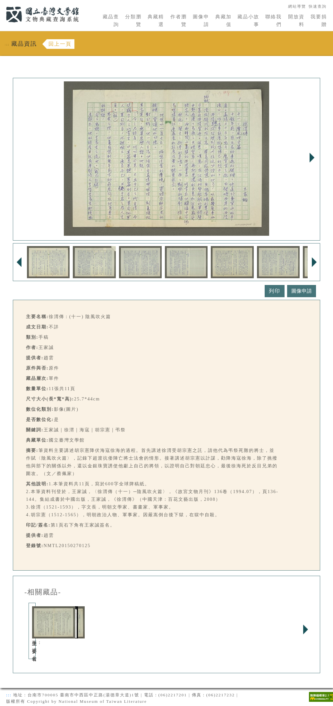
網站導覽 (297, 6)
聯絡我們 (273, 20)
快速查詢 (318, 6)
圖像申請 (201, 20)
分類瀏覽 (133, 20)
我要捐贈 (319, 20)
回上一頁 (60, 44)
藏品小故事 (248, 20)
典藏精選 (156, 20)
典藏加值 (223, 20)
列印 (274, 291)
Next (312, 157)
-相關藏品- (42, 592)
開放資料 (296, 20)
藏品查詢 (111, 20)
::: (2, 3)
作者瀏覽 (178, 20)
